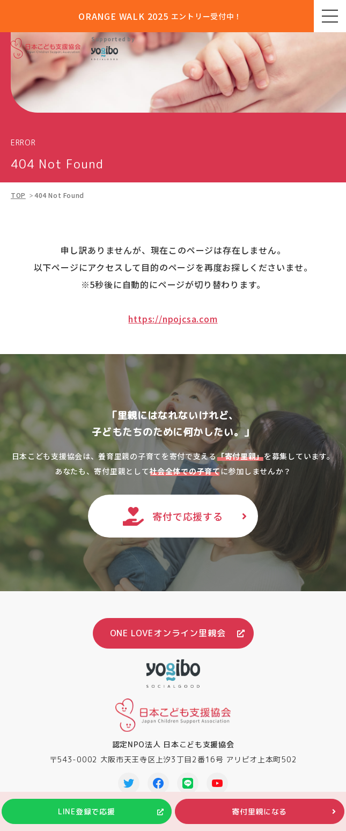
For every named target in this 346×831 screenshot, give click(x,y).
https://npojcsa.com (172, 318)
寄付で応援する (187, 516)
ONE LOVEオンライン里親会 (168, 633)
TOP (18, 195)
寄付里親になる (259, 811)
